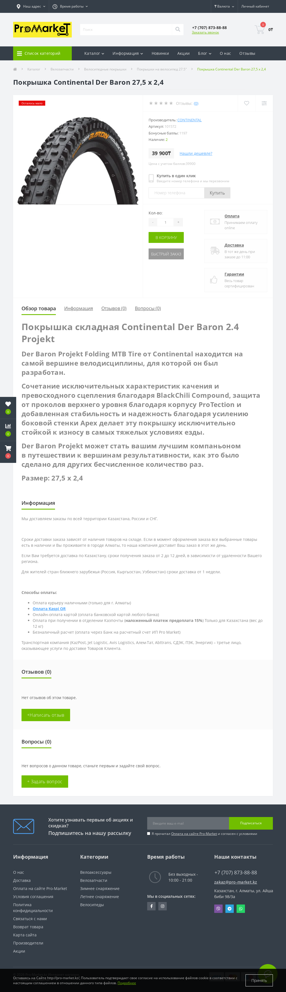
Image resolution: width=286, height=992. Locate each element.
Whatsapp (240, 909)
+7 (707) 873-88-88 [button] (235, 872)
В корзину (166, 237)
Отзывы (247, 53)
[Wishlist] (246, 103)
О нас (225, 53)
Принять (259, 980)
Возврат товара (28, 926)
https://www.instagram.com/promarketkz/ (162, 906)
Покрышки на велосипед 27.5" (162, 69)
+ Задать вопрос (45, 781)
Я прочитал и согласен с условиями (204, 833)
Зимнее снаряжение (100, 888)
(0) (196, 103)
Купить (217, 193)
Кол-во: (156, 213)
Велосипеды (92, 904)
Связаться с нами (30, 918)
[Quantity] (165, 222)
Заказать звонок (205, 32)
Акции (183, 53)
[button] (8, 452)
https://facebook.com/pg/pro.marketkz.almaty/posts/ (151, 906)
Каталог (33, 69)
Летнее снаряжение (99, 896)
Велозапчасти (62, 69)
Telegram (230, 909)
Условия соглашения (33, 896)
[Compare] (264, 103)
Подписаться (251, 823)
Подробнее (127, 983)
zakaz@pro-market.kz (235, 882)
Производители (28, 943)
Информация (78, 308)
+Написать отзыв (46, 715)
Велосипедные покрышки (105, 69)
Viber (218, 909)
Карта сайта (25, 934)
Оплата (232, 216)
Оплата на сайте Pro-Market (194, 833)
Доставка (234, 245)
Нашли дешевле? (196, 153)
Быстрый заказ (166, 254)
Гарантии (234, 274)
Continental (189, 119)
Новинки (160, 53)
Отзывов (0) (114, 308)
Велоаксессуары (95, 872)
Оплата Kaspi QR (49, 608)
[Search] (177, 29)
